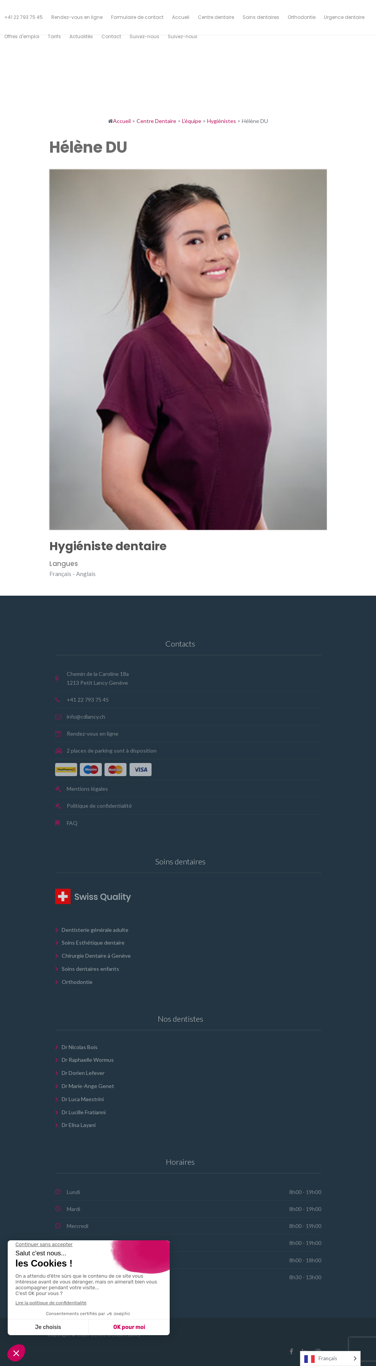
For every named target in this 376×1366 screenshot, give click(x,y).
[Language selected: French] (330, 1358)
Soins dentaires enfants (90, 968)
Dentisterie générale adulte (95, 929)
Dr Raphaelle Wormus (88, 1059)
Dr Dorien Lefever (83, 1073)
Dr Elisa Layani (79, 1125)
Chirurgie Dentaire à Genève (96, 955)
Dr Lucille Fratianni (84, 1112)
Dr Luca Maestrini (83, 1099)
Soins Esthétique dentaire (93, 942)
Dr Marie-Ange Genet (88, 1086)
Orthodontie (77, 982)
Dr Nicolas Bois (80, 1047)
